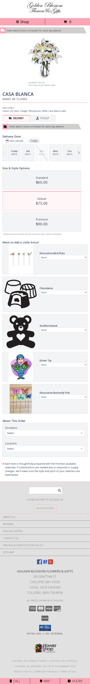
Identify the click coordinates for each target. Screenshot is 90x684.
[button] (45, 628)
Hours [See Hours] (75, 681)
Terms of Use (68, 671)
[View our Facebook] (39, 563)
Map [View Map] (45, 681)
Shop (22, 21)
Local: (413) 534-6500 (45, 587)
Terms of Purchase (45, 671)
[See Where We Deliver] (45, 508)
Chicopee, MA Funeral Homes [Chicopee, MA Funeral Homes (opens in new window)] (29, 660)
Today (34, 140)
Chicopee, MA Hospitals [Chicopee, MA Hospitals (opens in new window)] (63, 660)
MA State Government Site (60, 666)
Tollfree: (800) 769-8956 (45, 593)
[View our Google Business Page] (45, 563)
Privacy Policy (23, 671)
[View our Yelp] (50, 563)
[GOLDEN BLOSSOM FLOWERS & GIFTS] (45, 13)
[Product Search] (45, 490)
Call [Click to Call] (15, 681)
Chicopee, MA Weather (27, 666)
